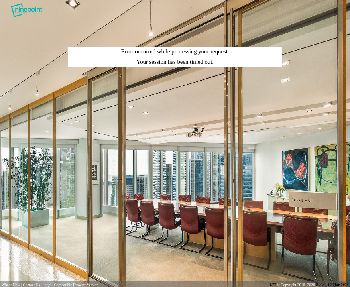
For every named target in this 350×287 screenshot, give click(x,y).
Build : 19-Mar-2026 (332, 285)
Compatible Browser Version (76, 285)
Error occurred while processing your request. (175, 51)
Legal (47, 285)
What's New (11, 285)
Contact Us (31, 285)
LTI (273, 285)
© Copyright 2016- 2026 (296, 285)
